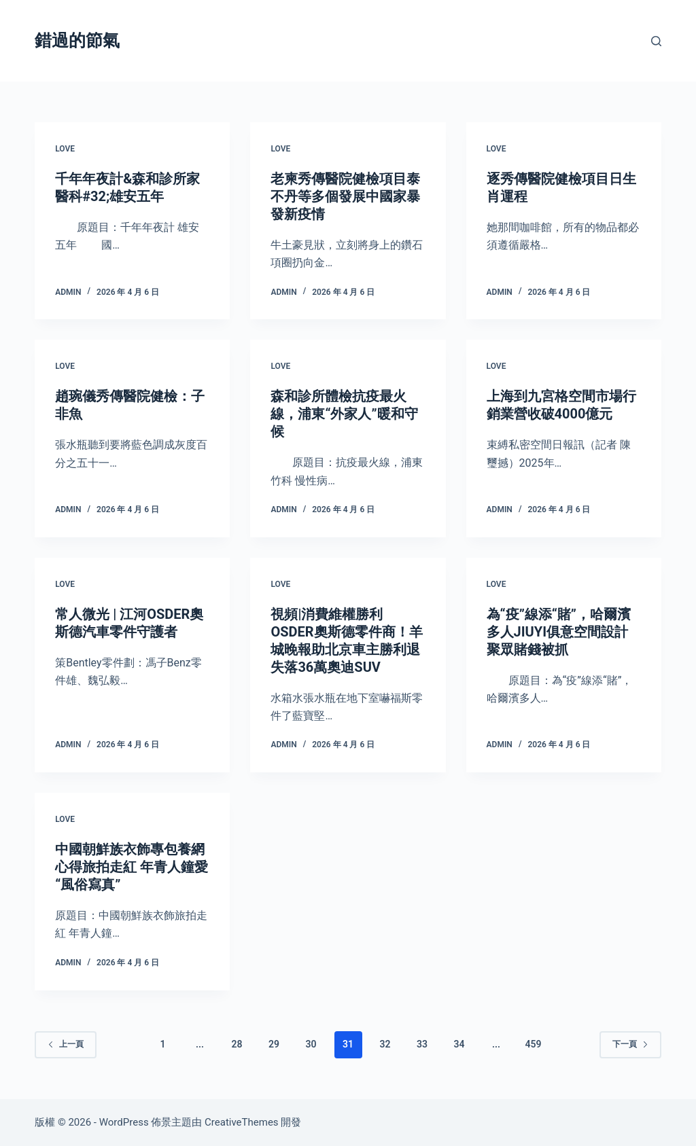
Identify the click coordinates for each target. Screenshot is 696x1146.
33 (422, 1044)
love (65, 149)
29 (273, 1044)
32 (384, 1044)
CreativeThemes (242, 1122)
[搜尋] (656, 41)
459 (533, 1044)
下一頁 (630, 1044)
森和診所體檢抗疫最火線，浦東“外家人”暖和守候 (344, 414)
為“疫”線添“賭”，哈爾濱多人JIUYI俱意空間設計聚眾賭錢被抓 (559, 632)
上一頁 (66, 1044)
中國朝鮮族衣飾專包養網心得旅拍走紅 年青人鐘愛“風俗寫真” (131, 867)
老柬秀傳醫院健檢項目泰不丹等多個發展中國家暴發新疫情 (345, 196)
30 (311, 1044)
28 (237, 1044)
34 (458, 1044)
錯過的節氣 (77, 40)
